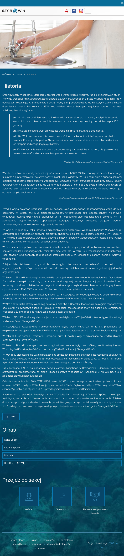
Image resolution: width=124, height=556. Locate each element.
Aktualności (49, 540)
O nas (19, 74)
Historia (8, 455)
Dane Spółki (10, 440)
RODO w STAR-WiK (14, 463)
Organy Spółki (12, 448)
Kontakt (42, 548)
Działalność (67, 540)
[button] (11, 416)
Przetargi (36, 544)
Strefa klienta (19, 544)
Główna (6, 74)
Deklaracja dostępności (59, 544)
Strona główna (18, 540)
